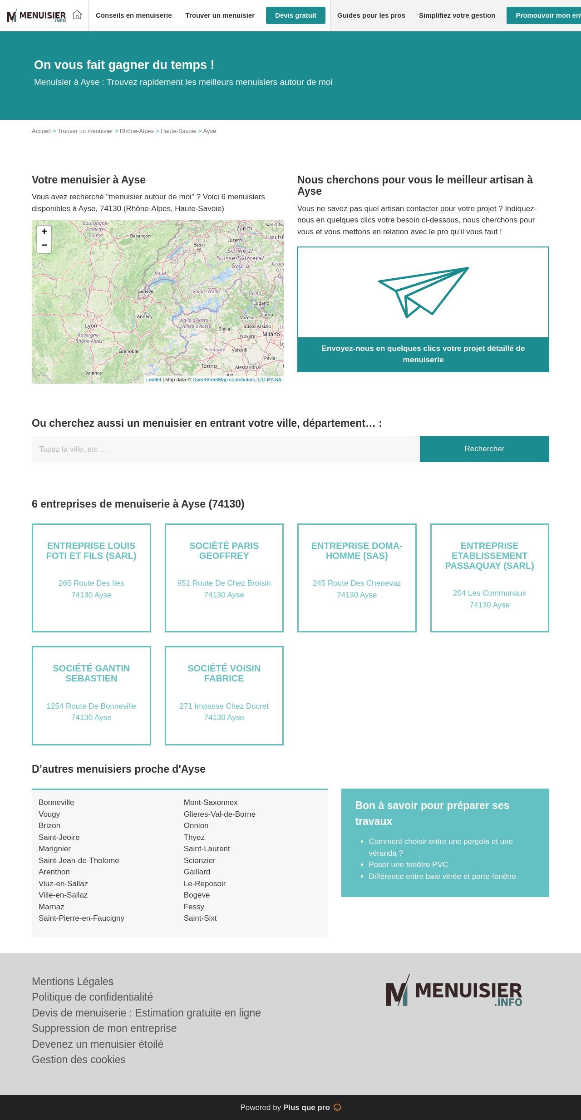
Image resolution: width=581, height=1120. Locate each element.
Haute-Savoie (179, 131)
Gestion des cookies (79, 1060)
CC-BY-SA (269, 379)
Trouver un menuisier (85, 131)
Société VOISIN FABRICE (224, 673)
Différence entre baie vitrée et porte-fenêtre (442, 876)
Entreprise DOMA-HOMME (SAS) (357, 551)
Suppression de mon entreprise (104, 1028)
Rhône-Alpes (137, 131)
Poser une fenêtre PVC (408, 864)
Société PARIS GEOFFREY (224, 551)
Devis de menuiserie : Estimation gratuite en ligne (146, 1013)
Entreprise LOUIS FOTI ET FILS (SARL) (91, 551)
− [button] (44, 246)
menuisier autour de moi (150, 196)
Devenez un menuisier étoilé (97, 1044)
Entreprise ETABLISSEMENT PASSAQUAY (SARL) (489, 556)
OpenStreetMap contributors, (225, 379)
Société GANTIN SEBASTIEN (91, 673)
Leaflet (153, 379)
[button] (134, 15)
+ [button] (44, 232)
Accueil (41, 131)
